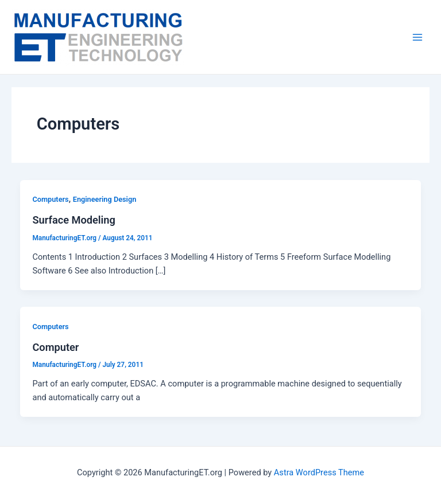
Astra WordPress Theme (319, 472)
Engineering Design (105, 199)
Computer (55, 347)
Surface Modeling (73, 220)
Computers (50, 199)
